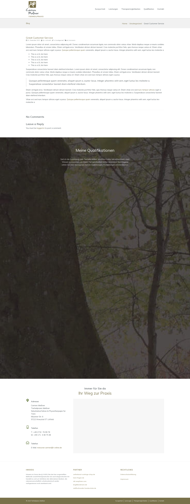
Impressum (124, 479)
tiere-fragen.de (78, 478)
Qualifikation (149, 9)
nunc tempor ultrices (146, 90)
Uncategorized (135, 23)
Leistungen (113, 9)
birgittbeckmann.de (80, 485)
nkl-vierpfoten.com (79, 481)
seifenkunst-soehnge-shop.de (84, 474)
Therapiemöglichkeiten (130, 9)
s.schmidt (48, 40)
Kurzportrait (100, 9)
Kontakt (160, 9)
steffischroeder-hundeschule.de (84, 488)
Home (124, 23)
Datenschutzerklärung (128, 474)
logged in (40, 128)
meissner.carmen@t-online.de (49, 447)
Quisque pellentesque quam (73, 50)
